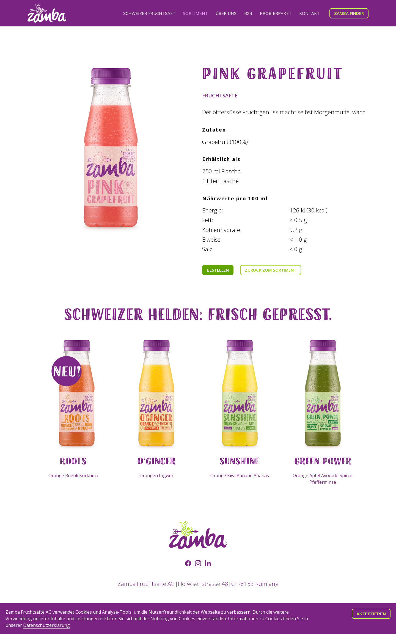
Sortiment (195, 13)
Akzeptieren (371, 613)
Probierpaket (276, 13)
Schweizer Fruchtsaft (149, 13)
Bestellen (218, 270)
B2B (248, 13)
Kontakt (309, 13)
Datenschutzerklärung (46, 625)
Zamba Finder (349, 13)
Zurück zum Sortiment (270, 270)
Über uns (226, 13)
